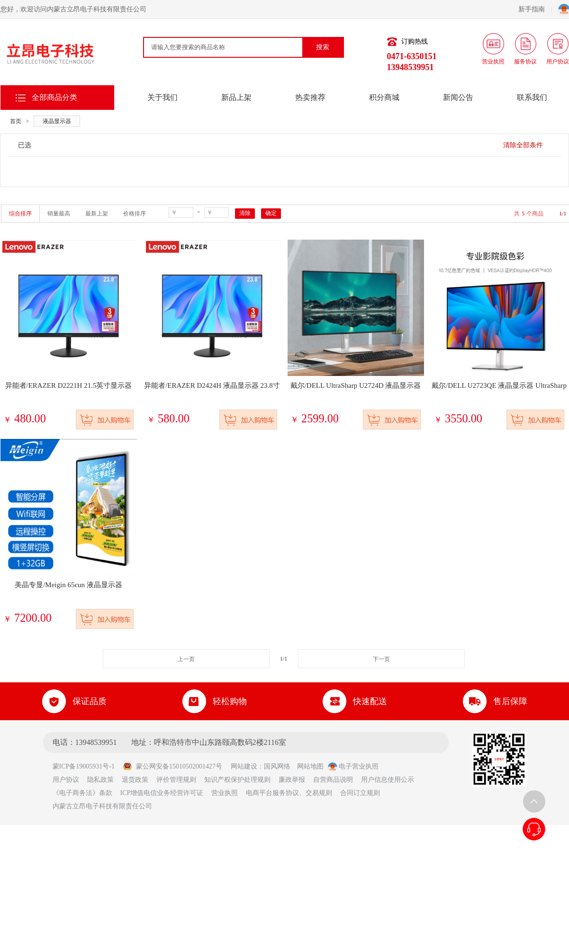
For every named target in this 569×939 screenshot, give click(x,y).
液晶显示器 (57, 121)
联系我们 (532, 97)
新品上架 (236, 97)
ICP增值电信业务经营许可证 (162, 792)
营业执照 (224, 792)
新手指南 (535, 9)
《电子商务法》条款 (82, 792)
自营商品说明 (333, 779)
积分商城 (384, 97)
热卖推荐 (310, 97)
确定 (271, 213)
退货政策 (135, 779)
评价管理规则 (176, 779)
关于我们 (162, 97)
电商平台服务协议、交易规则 (289, 792)
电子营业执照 (353, 766)
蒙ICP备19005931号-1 (87, 766)
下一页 (381, 659)
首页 (15, 121)
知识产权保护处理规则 (237, 779)
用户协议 (66, 779)
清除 (245, 213)
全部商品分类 (54, 97)
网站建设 (244, 766)
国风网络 (277, 766)
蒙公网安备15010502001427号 (172, 766)
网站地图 (310, 766)
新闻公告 (458, 97)
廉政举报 (292, 779)
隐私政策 (100, 779)
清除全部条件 (523, 145)
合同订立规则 (360, 792)
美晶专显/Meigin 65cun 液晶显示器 (68, 585)
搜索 (322, 47)
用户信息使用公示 (387, 779)
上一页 (186, 659)
